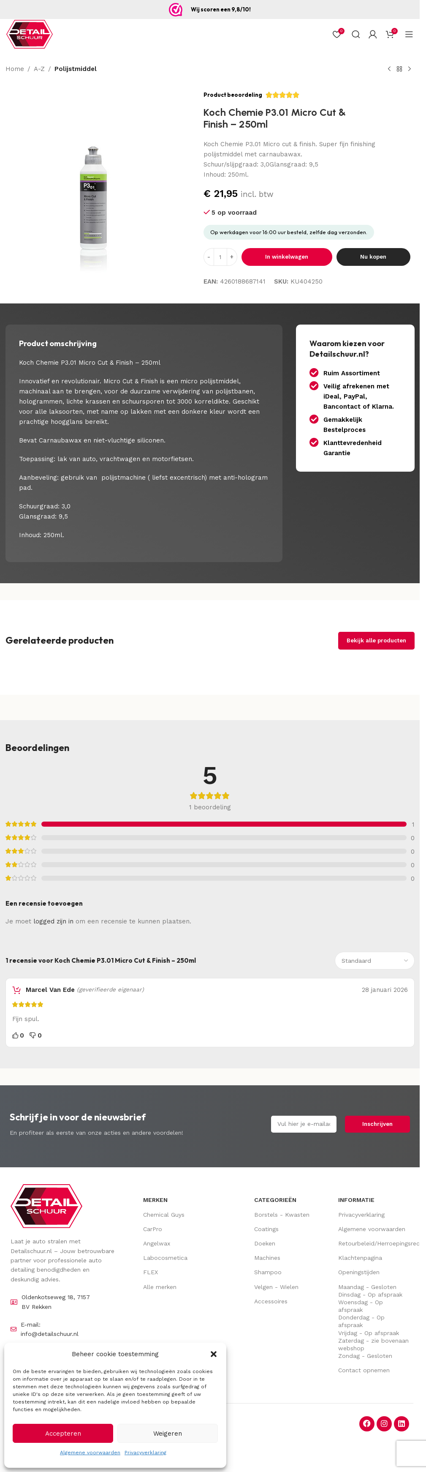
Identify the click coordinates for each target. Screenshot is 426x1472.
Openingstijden (359, 1272)
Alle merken (159, 1287)
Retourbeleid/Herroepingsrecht (373, 1243)
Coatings (266, 1229)
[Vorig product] (389, 69)
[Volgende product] (409, 69)
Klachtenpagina (360, 1257)
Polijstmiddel (75, 69)
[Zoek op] (355, 34)
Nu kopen (373, 257)
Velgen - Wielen (276, 1287)
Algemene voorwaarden (90, 1453)
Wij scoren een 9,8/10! (221, 9)
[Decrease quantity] (209, 257)
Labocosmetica (165, 1257)
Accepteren (63, 1433)
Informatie (356, 1199)
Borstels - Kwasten (281, 1214)
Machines (267, 1257)
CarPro (152, 1229)
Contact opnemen (364, 1370)
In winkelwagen (286, 257)
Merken (155, 1199)
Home (14, 69)
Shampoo (268, 1272)
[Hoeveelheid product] (220, 257)
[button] (213, 1354)
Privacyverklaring (145, 1453)
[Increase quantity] (232, 257)
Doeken (264, 1243)
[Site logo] (29, 34)
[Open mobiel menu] (409, 34)
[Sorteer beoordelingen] (375, 960)
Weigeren (167, 1433)
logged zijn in (53, 921)
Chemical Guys (164, 1214)
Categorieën (275, 1199)
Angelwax (156, 1243)
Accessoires (271, 1301)
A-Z (39, 69)
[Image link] (46, 1206)
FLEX (150, 1272)
